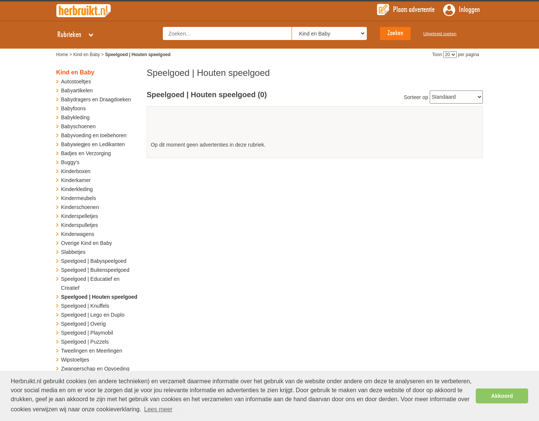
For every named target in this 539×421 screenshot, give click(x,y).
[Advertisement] (315, 126)
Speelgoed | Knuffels (85, 306)
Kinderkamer (76, 180)
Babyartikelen (77, 90)
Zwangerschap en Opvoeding (95, 369)
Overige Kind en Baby (86, 243)
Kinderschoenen (80, 207)
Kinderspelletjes (79, 216)
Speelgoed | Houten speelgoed (99, 297)
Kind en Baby (86, 54)
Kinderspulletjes (79, 225)
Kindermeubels (78, 198)
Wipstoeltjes (75, 360)
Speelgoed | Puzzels (85, 342)
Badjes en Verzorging (86, 153)
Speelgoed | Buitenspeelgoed (95, 270)
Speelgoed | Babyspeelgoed (94, 261)
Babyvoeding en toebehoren (94, 135)
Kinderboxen (76, 171)
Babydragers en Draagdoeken (96, 99)
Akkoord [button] (502, 396)
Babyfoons (73, 108)
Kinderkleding (77, 189)
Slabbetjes (73, 252)
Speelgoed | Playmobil (87, 333)
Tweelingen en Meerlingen (91, 351)
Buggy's (70, 162)
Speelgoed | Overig (83, 324)
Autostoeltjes (76, 81)
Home (62, 54)
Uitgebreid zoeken (440, 33)
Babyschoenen (78, 126)
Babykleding (75, 117)
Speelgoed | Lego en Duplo (92, 315)
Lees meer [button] (158, 409)
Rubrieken (76, 35)
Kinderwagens (77, 234)
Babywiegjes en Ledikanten (93, 144)
